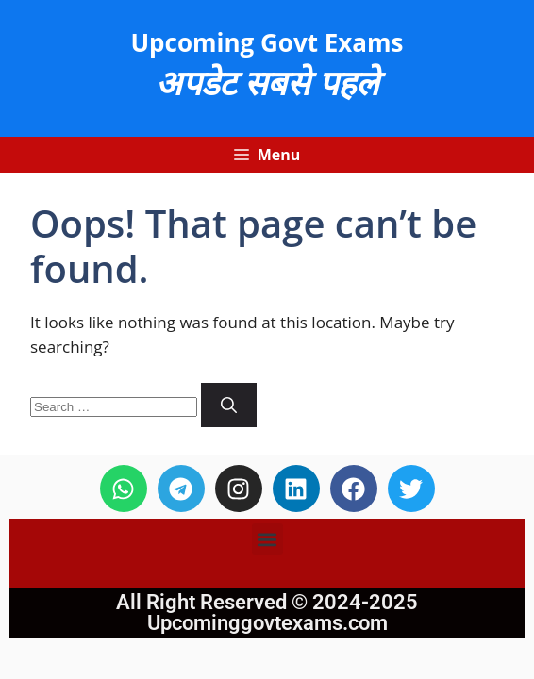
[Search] (229, 405)
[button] (267, 539)
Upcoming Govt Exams (266, 42)
